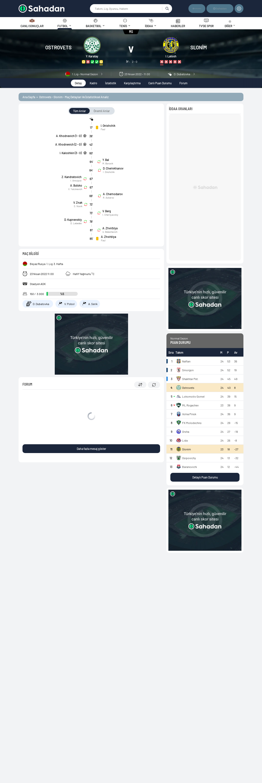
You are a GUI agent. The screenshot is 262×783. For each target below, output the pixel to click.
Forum (183, 83)
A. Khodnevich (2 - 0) (68, 144)
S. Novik (78, 206)
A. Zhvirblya (110, 228)
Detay (78, 83)
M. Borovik (107, 163)
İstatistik (110, 83)
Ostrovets (58, 47)
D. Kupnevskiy (73, 219)
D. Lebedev (76, 223)
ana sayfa (28, 97)
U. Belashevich (109, 231)
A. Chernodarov (113, 194)
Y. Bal (105, 159)
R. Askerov (108, 197)
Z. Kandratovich (72, 177)
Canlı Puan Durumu (160, 83)
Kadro (93, 83)
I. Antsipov (76, 180)
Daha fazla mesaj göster (91, 448)
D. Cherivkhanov (113, 168)
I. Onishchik (108, 125)
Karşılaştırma (132, 83)
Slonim (198, 47)
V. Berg (106, 211)
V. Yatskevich (75, 189)
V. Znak (77, 202)
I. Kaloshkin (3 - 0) (71, 153)
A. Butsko (76, 185)
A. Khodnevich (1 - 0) (68, 136)
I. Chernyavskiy (110, 214)
